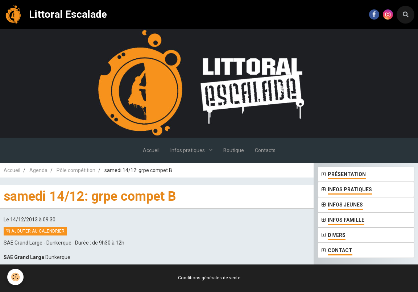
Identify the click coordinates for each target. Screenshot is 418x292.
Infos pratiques (188, 150)
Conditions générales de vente (209, 277)
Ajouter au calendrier (35, 231)
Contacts (265, 150)
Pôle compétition (76, 170)
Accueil (151, 150)
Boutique (233, 150)
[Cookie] (15, 277)
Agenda (38, 170)
